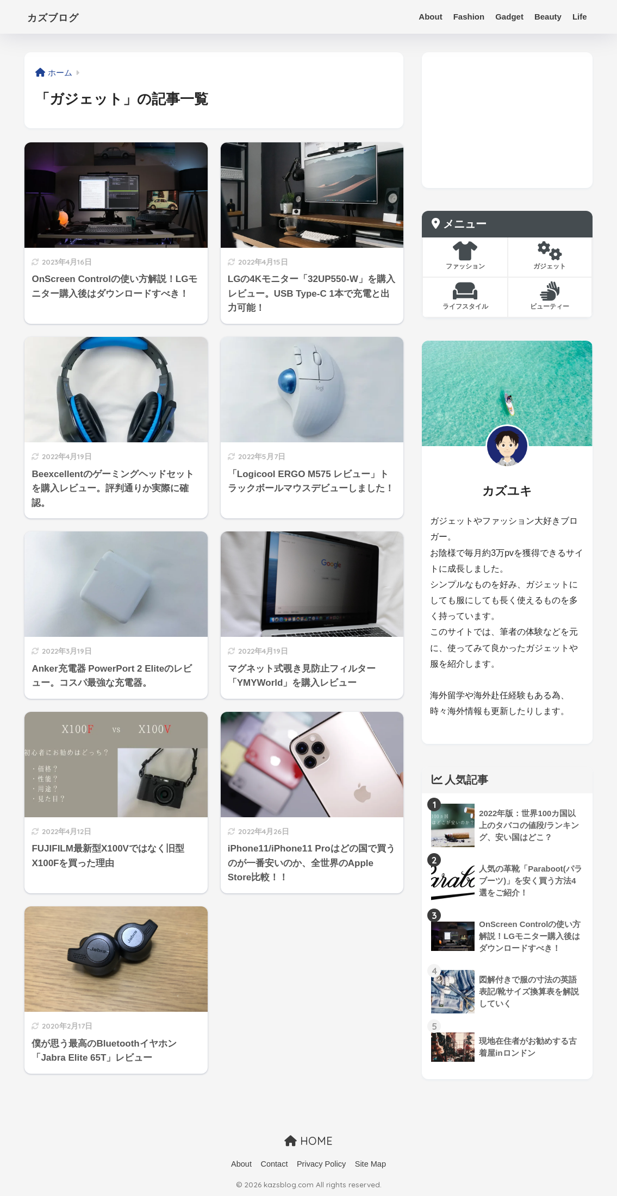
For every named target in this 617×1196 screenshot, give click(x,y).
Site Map (370, 1164)
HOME (308, 1141)
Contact (274, 1164)
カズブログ (61, 16)
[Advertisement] (507, 120)
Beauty (548, 16)
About (430, 16)
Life (579, 16)
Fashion (469, 16)
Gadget (509, 16)
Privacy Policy (321, 1164)
